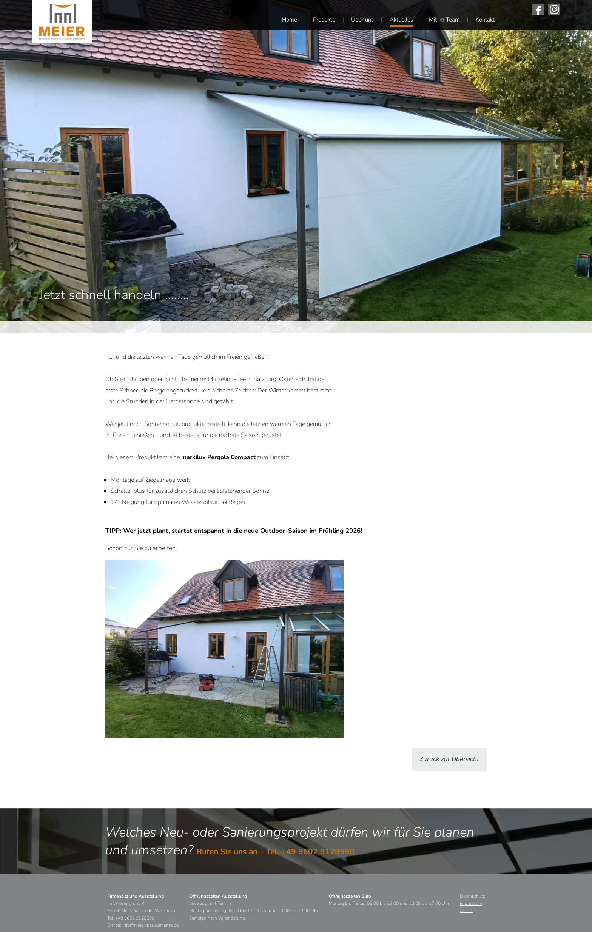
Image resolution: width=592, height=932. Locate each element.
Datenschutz (472, 896)
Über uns (362, 19)
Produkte (324, 19)
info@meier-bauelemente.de (150, 925)
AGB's (466, 910)
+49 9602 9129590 (318, 851)
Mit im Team (444, 19)
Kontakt (485, 19)
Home (289, 19)
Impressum (471, 903)
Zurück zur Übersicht (449, 759)
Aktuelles (401, 19)
